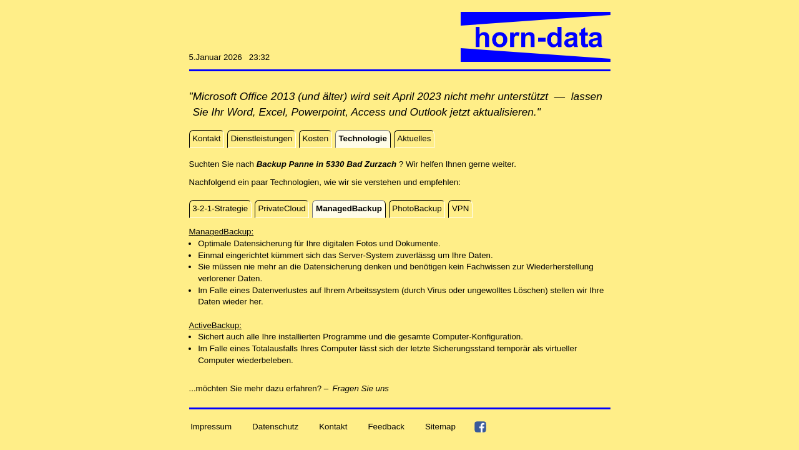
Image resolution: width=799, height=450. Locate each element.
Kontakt (333, 426)
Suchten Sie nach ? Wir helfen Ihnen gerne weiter (351, 164)
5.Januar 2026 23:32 (229, 57)
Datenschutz (275, 426)
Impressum (211, 426)
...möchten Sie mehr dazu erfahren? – (259, 388)
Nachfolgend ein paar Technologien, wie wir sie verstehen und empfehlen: (325, 182)
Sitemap (440, 426)
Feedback (386, 426)
